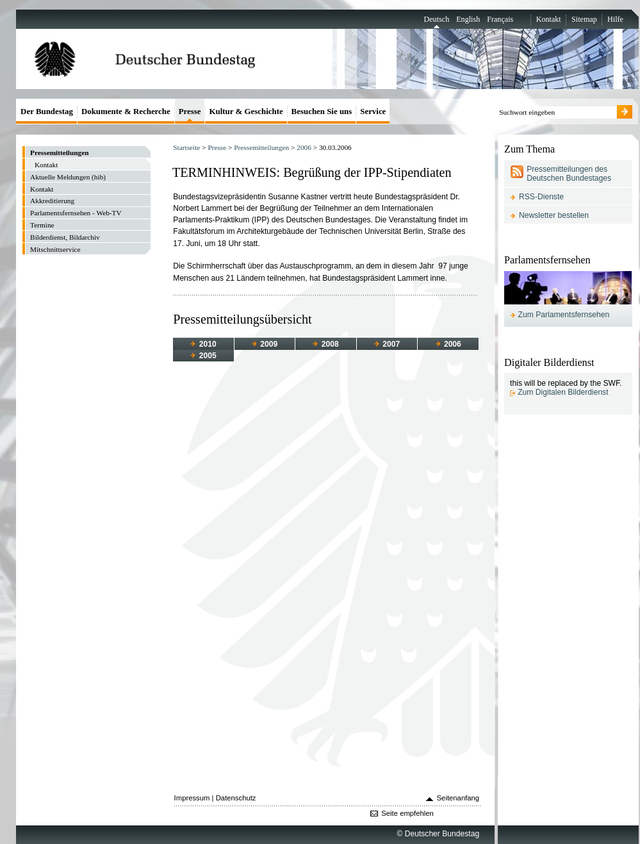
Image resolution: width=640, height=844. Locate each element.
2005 (203, 355)
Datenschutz (236, 798)
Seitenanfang (458, 798)
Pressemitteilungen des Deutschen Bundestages (569, 174)
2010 (203, 344)
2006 (304, 147)
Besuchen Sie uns (321, 111)
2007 (387, 344)
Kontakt (548, 19)
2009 (264, 344)
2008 (325, 344)
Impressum (192, 798)
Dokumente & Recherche (125, 111)
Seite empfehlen (407, 813)
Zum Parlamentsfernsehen (564, 314)
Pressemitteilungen (261, 147)
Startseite (186, 147)
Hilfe (615, 19)
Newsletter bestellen (554, 215)
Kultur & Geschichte (246, 111)
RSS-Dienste (541, 196)
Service (373, 111)
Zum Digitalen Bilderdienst (563, 392)
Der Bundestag (47, 111)
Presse (217, 147)
